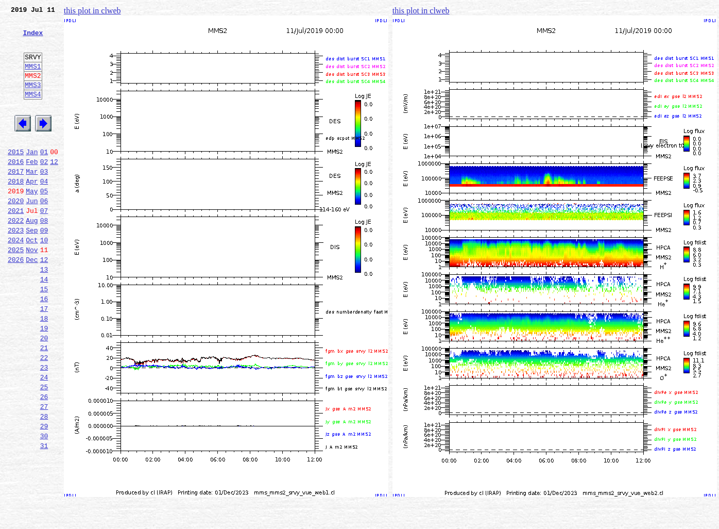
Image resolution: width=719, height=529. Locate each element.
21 (44, 403)
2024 (16, 278)
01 (44, 176)
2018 (16, 210)
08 (44, 255)
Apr (32, 210)
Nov (32, 289)
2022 (16, 255)
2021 (16, 244)
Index (33, 38)
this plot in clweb (92, 10)
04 (44, 210)
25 (44, 448)
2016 (16, 187)
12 (54, 187)
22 (44, 414)
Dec (32, 301)
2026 (16, 301)
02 (44, 187)
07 (44, 244)
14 (44, 323)
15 (44, 335)
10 (44, 278)
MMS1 (33, 78)
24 (44, 437)
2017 (16, 199)
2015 (16, 176)
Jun (32, 233)
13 (44, 312)
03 (44, 199)
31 (44, 516)
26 (44, 460)
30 (44, 505)
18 (44, 369)
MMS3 (33, 100)
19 (44, 380)
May (32, 221)
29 (44, 494)
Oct (32, 278)
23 (44, 426)
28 (44, 482)
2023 (16, 267)
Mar (32, 199)
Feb (32, 187)
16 (44, 346)
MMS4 (33, 110)
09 (44, 267)
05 (44, 221)
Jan (32, 176)
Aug (32, 255)
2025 (16, 289)
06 (44, 233)
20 (44, 391)
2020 (16, 233)
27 (44, 471)
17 (44, 357)
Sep (32, 267)
